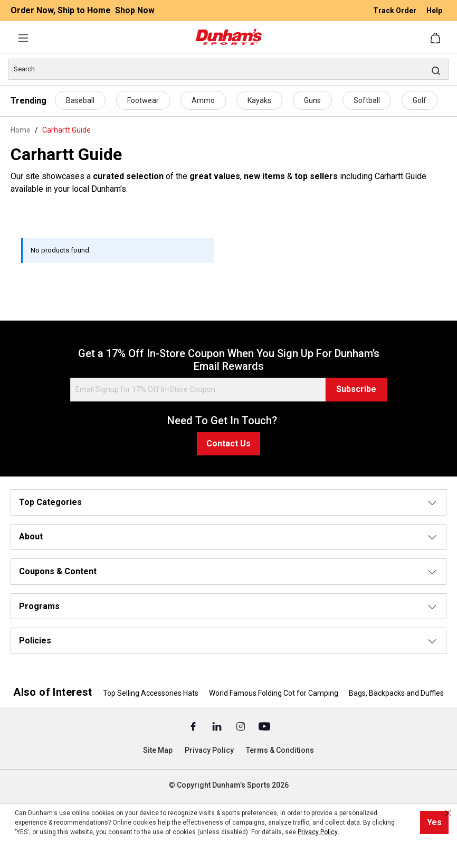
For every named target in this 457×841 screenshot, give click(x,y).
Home (21, 130)
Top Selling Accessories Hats (150, 693)
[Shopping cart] (436, 38)
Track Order (395, 10)
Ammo (203, 100)
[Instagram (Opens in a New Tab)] (241, 726)
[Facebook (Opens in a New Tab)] (194, 726)
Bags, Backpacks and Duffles (396, 693)
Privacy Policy (209, 750)
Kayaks (259, 100)
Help (434, 10)
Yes (434, 822)
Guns (312, 100)
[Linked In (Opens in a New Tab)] (217, 726)
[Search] (228, 69)
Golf (419, 100)
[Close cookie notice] (448, 813)
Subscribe (356, 389)
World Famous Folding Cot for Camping (273, 693)
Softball (367, 100)
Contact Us (228, 443)
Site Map (158, 750)
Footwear (143, 100)
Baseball (80, 100)
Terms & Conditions (280, 750)
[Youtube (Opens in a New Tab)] (264, 726)
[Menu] (23, 38)
